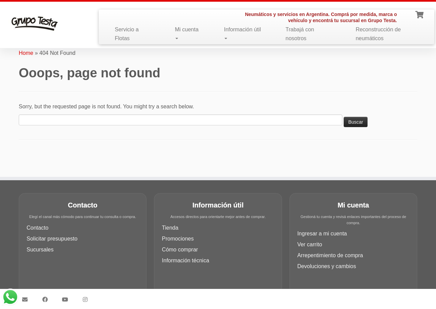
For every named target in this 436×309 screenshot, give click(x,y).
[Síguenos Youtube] (67, 299)
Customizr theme (266, 296)
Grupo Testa (179, 296)
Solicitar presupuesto (52, 239)
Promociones (177, 239)
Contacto (37, 228)
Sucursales (40, 249)
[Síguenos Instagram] (87, 299)
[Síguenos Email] (27, 299)
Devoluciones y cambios (326, 266)
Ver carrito (309, 244)
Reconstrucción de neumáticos (378, 34)
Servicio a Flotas (127, 34)
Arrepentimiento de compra (330, 255)
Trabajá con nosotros (299, 34)
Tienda (170, 228)
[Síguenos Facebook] (47, 299)
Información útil (242, 33)
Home (26, 53)
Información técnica (185, 260)
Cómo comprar (180, 249)
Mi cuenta (186, 33)
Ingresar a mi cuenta (322, 233)
